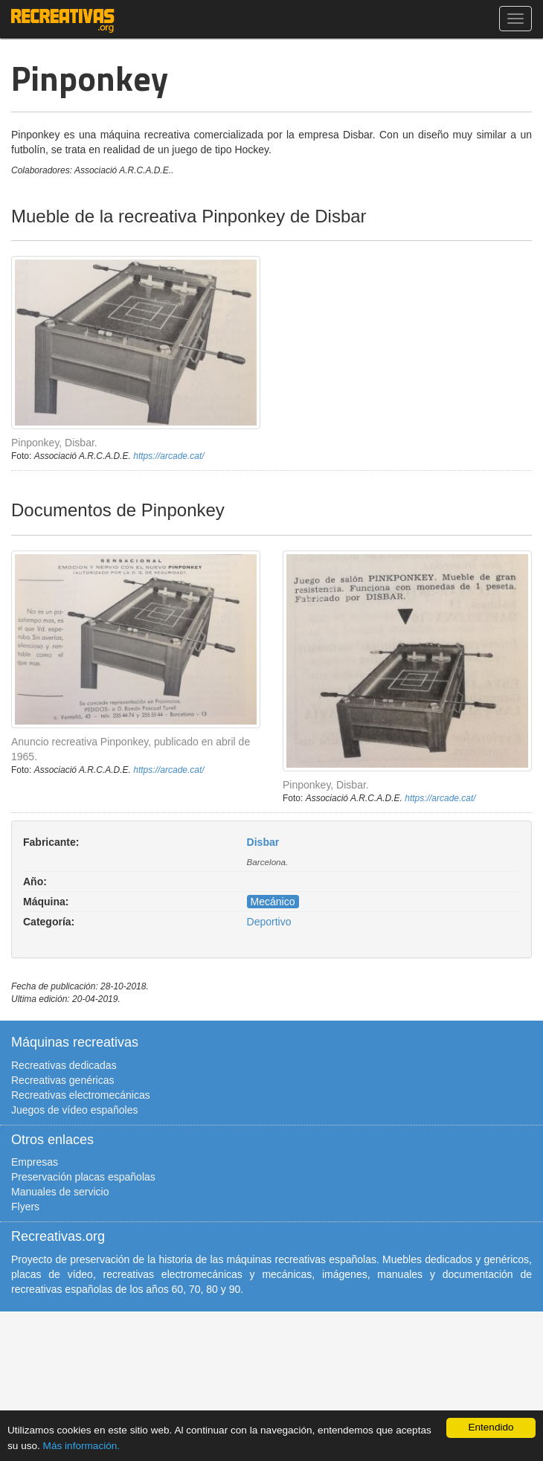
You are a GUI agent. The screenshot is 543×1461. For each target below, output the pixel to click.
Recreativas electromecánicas (80, 1095)
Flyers (25, 1207)
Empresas (34, 1162)
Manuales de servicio (60, 1192)
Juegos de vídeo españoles (74, 1110)
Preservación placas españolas (83, 1177)
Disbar (263, 842)
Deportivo (269, 922)
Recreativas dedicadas (64, 1065)
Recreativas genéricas (63, 1080)
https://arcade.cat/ (168, 456)
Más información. (82, 1445)
